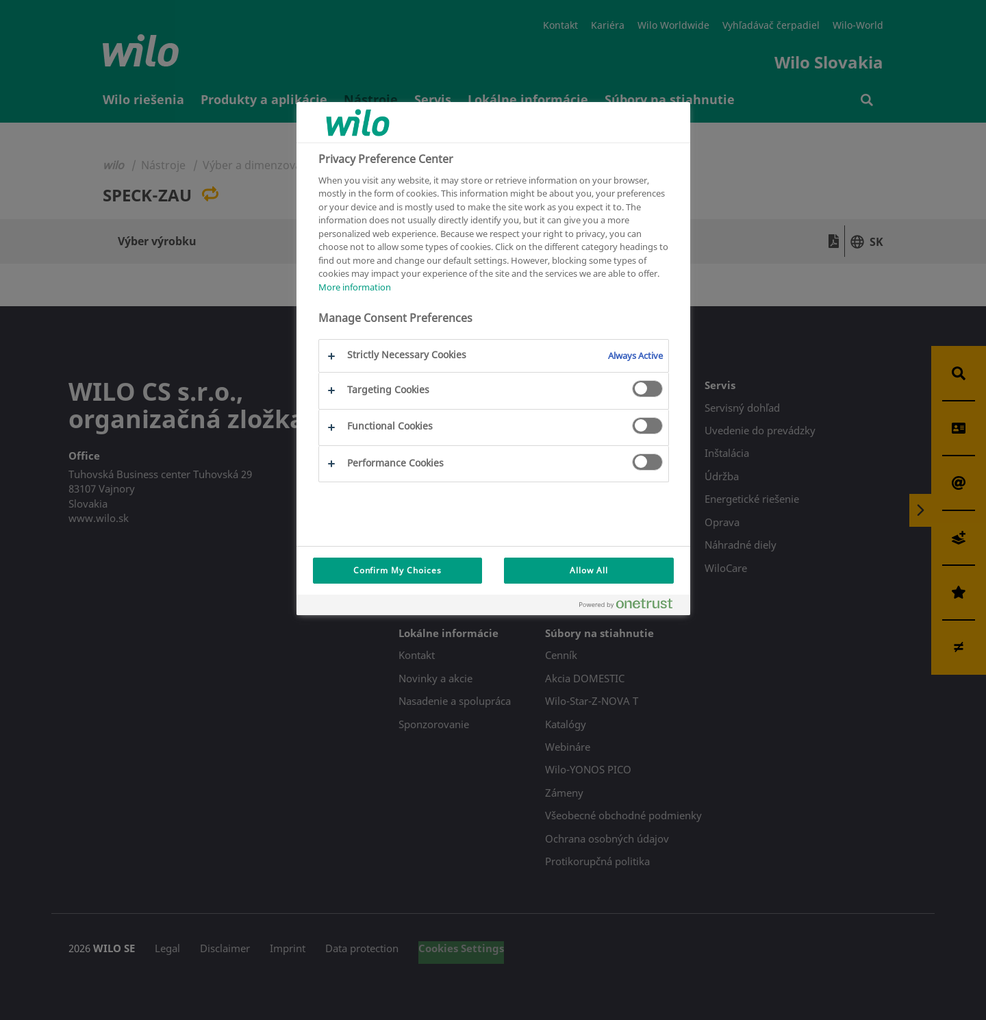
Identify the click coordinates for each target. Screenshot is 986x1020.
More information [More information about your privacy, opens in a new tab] (354, 287)
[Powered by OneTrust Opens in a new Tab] (631, 606)
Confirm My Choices (397, 570)
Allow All (589, 570)
